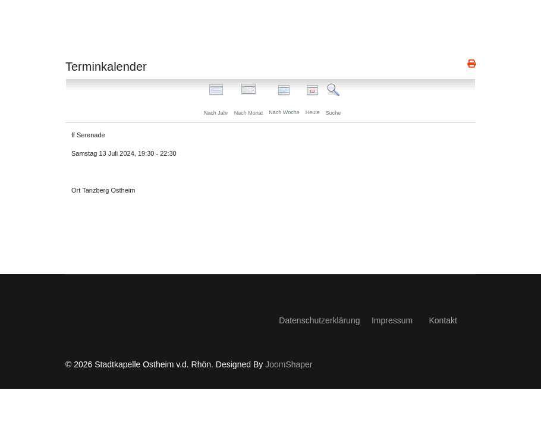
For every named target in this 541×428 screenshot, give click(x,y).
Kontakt (443, 320)
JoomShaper (288, 364)
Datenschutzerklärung (319, 320)
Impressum (392, 320)
